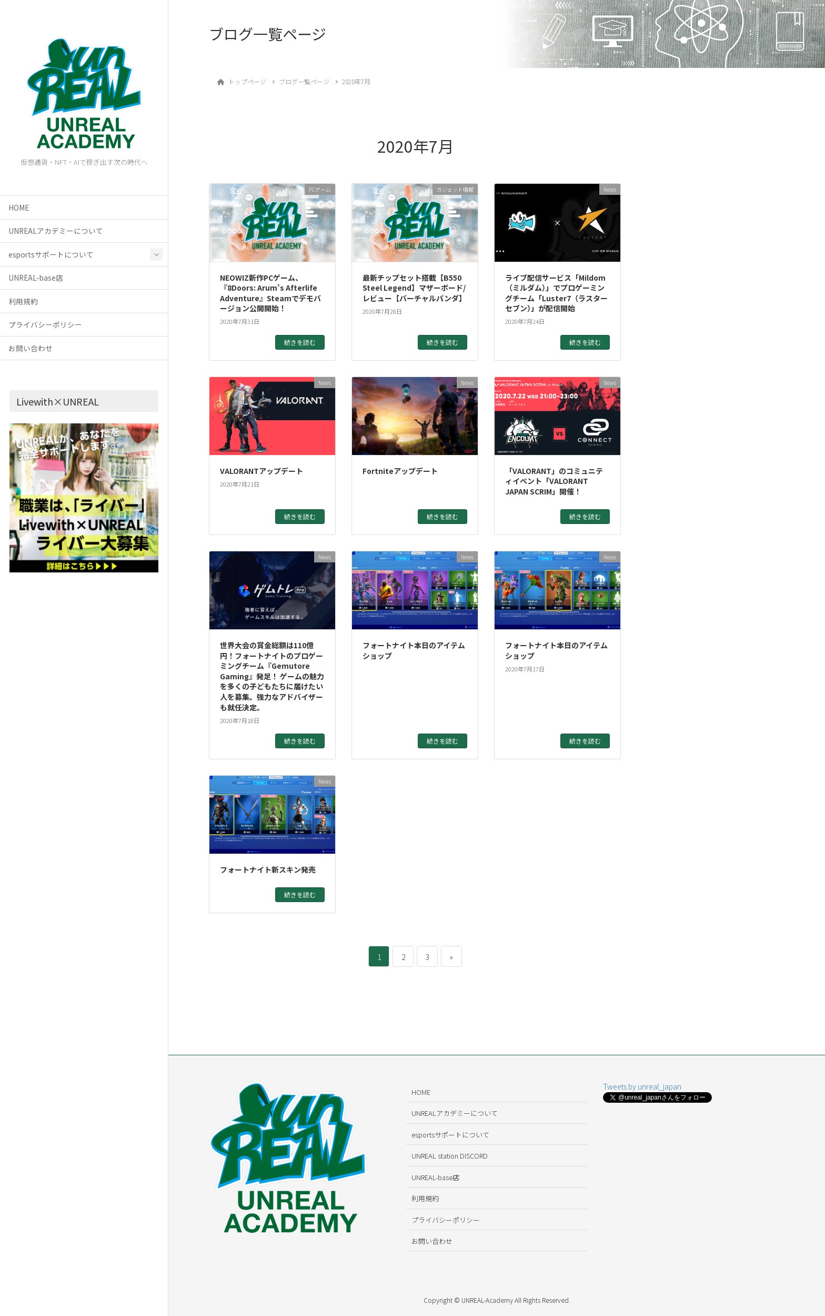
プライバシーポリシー (45, 324)
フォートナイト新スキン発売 (268, 869)
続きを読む (300, 342)
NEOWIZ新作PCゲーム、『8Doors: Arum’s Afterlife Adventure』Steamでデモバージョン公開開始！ (270, 293)
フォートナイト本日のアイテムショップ (414, 650)
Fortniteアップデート (400, 471)
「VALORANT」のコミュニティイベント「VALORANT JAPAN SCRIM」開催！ (554, 481)
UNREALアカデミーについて (55, 230)
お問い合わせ (30, 348)
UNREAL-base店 (35, 277)
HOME (18, 207)
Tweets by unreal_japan (642, 1086)
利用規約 (23, 301)
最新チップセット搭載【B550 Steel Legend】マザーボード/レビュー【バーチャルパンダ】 (414, 287)
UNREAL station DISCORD (449, 1156)
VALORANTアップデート (261, 471)
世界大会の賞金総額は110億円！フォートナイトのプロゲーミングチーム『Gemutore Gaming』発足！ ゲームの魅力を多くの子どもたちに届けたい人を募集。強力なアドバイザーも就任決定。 (272, 676)
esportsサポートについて (51, 254)
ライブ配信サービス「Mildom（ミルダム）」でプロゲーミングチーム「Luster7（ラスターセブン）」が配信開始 (556, 293)
